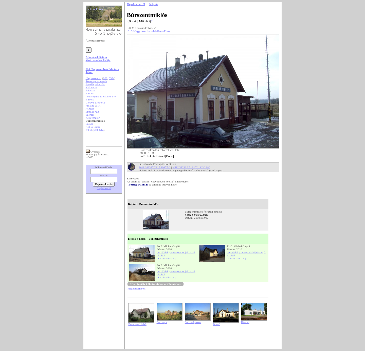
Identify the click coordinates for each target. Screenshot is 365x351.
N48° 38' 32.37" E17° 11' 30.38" (191, 167)
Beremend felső (137, 324)
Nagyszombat (93, 78)
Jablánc (90, 105)
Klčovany (91, 87)
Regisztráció (104, 188)
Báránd (245, 322)
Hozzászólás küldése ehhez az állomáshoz (155, 284)
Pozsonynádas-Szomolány (101, 96)
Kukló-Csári (93, 126)
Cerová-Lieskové (95, 102)
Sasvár (89, 123)
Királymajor (93, 117)
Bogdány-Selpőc (95, 84)
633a (111, 78)
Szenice (90, 114)
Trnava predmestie (96, 81)
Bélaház (90, 90)
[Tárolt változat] (166, 258)
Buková (90, 99)
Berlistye (162, 322)
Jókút (89, 129)
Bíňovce (90, 93)
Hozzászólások (136, 288)
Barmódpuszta (193, 322)
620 (105, 78)
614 (101, 129)
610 (96, 129)
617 (98, 105)
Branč (216, 324)
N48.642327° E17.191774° (154, 167)
